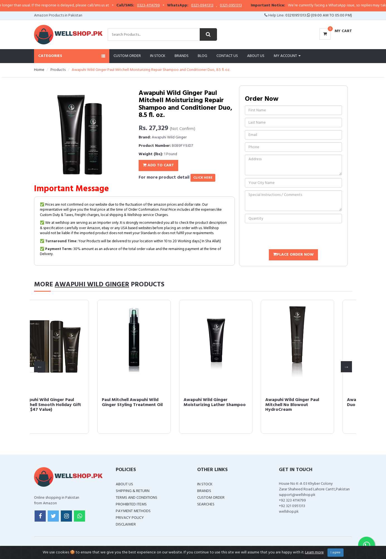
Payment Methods (133, 511)
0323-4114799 (159, 5)
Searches (205, 504)
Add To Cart (158, 165)
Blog (202, 56)
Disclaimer (126, 524)
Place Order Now (293, 254)
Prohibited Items (131, 504)
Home (39, 70)
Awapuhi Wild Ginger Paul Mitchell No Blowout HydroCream (310, 404)
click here (203, 178)
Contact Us (227, 56)
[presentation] (287, 237)
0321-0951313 (242, 5)
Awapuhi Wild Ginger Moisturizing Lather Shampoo (233, 402)
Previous (39, 366)
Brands (182, 56)
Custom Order (127, 56)
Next (346, 366)
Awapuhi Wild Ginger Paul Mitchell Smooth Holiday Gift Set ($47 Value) (69, 404)
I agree (335, 552)
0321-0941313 (213, 5)
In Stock (157, 56)
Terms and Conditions (136, 498)
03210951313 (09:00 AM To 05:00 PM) (318, 15)
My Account (287, 56)
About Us (255, 56)
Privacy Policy (130, 518)
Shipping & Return (132, 491)
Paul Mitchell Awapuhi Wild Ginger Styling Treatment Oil (150, 402)
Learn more (314, 552)
